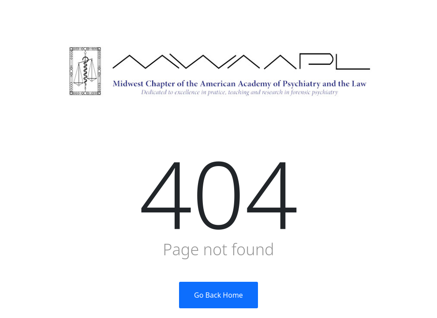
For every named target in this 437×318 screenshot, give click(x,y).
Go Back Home (218, 295)
